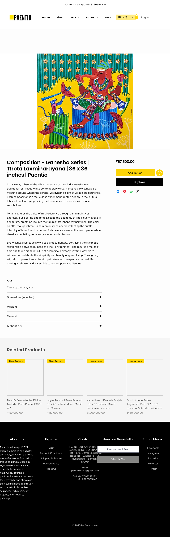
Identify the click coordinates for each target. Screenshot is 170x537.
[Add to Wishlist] (159, 172)
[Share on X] (138, 191)
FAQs (51, 447)
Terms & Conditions (51, 453)
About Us (51, 468)
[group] (85, 389)
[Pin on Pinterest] (124, 191)
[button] (126, 17)
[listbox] (126, 17)
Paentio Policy (51, 463)
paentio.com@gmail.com (85, 470)
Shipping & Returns (51, 458)
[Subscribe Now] (118, 459)
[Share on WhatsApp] (131, 191)
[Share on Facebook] (118, 191)
